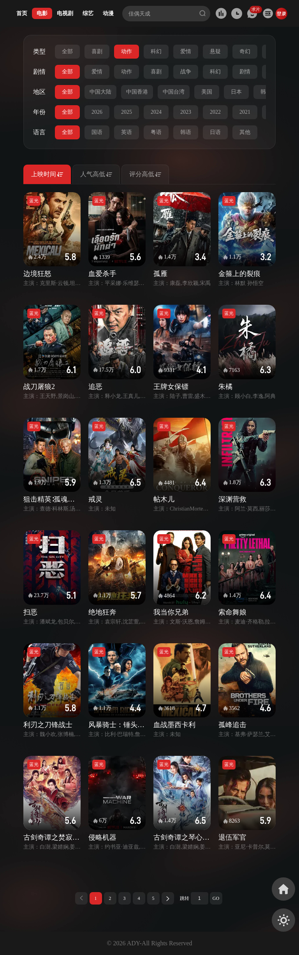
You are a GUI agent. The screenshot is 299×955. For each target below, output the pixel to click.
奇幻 (244, 51)
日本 (236, 92)
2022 (215, 112)
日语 (215, 132)
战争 (185, 72)
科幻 (156, 51)
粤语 (156, 132)
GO (216, 898)
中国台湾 (174, 92)
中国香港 (137, 92)
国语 (96, 132)
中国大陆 (100, 92)
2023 (185, 112)
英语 (126, 132)
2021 (244, 112)
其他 (244, 132)
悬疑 (215, 51)
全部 (67, 51)
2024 (156, 112)
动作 (126, 51)
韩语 (185, 132)
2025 (126, 112)
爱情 (185, 51)
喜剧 (96, 51)
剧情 (244, 72)
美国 (206, 92)
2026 (96, 112)
